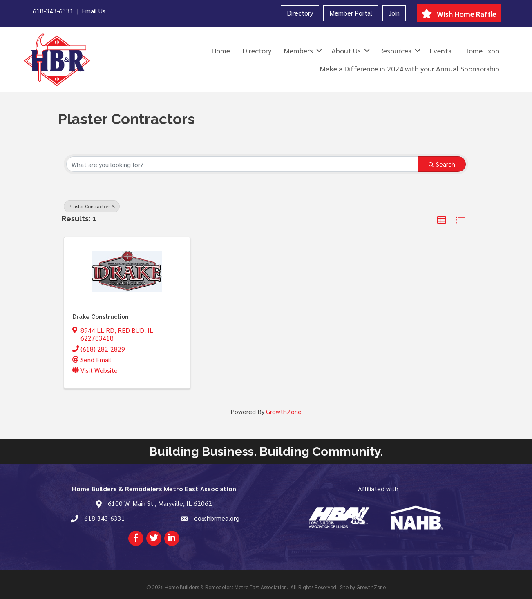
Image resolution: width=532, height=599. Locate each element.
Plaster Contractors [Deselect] (92, 206)
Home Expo (481, 50)
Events (441, 50)
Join (394, 13)
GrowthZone (284, 411)
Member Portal (350, 13)
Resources (395, 50)
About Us (346, 50)
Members (298, 50)
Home (221, 50)
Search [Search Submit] (442, 164)
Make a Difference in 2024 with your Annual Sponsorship (409, 68)
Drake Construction (100, 317)
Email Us (93, 11)
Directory (300, 13)
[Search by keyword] (242, 164)
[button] (442, 220)
